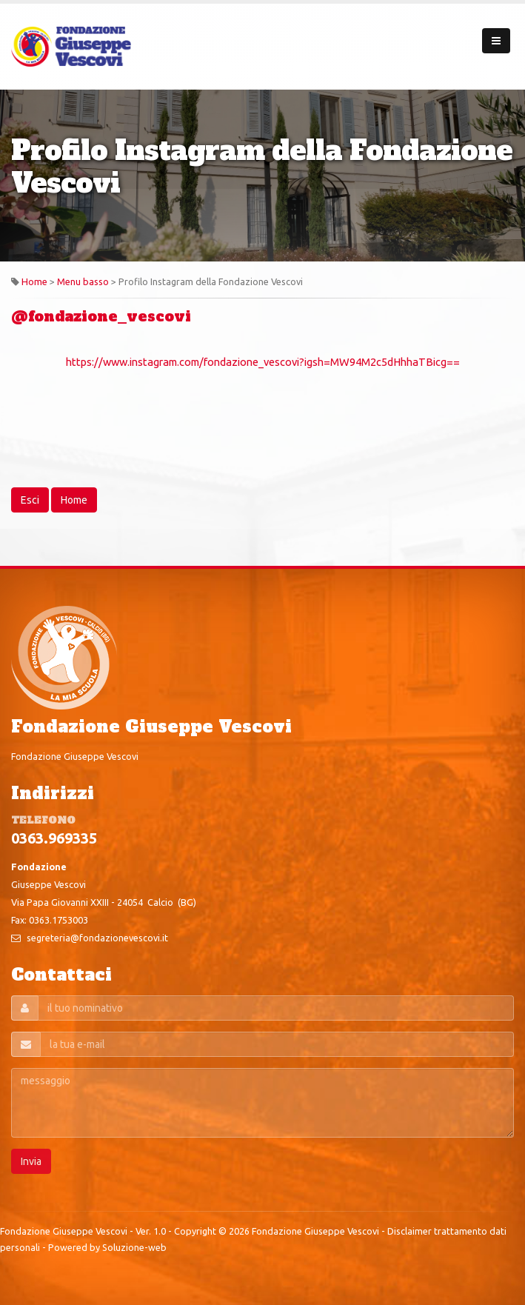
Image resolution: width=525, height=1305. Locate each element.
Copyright (195, 1231)
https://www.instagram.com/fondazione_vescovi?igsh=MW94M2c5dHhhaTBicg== (263, 362)
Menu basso (83, 281)
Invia (31, 1161)
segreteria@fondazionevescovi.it (97, 937)
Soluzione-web (134, 1247)
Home (34, 281)
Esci (30, 500)
